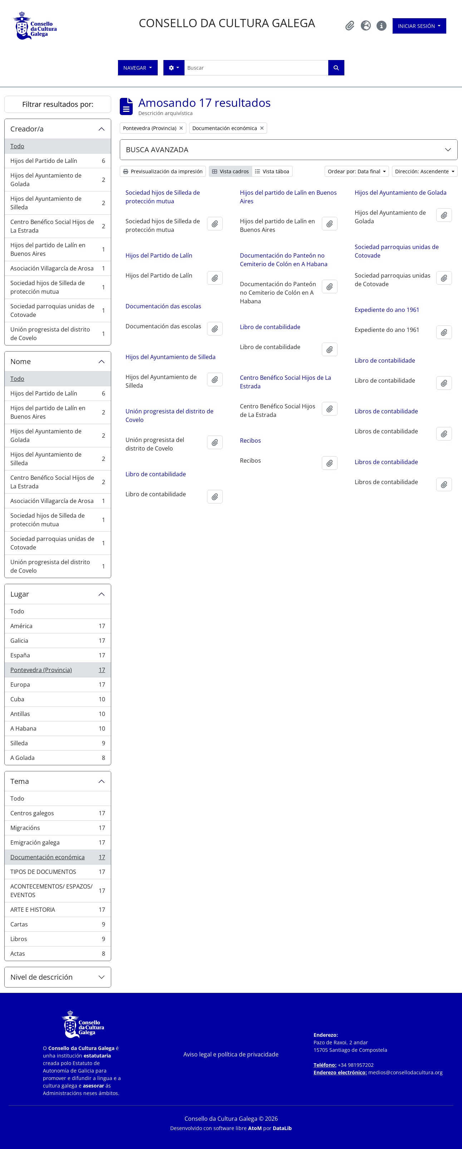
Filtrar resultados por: (57, 104)
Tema (19, 781)
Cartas (57, 926)
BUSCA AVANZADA (157, 149)
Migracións (57, 829)
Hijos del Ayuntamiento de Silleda (57, 203)
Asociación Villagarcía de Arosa (57, 270)
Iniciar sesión (417, 26)
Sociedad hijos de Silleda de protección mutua (57, 287)
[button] (350, 26)
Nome (20, 361)
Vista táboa (272, 171)
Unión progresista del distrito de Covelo (57, 333)
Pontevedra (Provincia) (57, 671)
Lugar (19, 594)
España (57, 657)
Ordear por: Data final (355, 171)
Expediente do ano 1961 (387, 310)
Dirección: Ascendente (422, 171)
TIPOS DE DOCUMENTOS (57, 873)
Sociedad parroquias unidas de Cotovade (57, 310)
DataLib (282, 1128)
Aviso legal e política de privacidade (231, 1054)
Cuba (57, 701)
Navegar (135, 67)
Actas (57, 955)
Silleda (57, 745)
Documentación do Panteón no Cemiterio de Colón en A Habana (284, 260)
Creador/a (27, 129)
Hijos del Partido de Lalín (57, 162)
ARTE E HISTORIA (57, 911)
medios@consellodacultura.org (405, 1072)
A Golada (57, 759)
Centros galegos (57, 815)
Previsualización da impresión (163, 171)
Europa (57, 686)
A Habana (57, 730)
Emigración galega (57, 844)
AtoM (255, 1128)
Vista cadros (230, 171)
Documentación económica (57, 859)
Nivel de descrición (41, 977)
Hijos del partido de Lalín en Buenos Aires (57, 249)
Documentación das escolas (163, 306)
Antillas (57, 715)
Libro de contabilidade (270, 327)
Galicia (57, 642)
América (57, 627)
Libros (57, 940)
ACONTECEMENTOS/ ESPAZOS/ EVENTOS (57, 890)
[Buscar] (256, 67)
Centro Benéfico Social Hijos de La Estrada (57, 226)
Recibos (250, 440)
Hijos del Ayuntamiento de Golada (57, 179)
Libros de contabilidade (386, 411)
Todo (17, 146)
